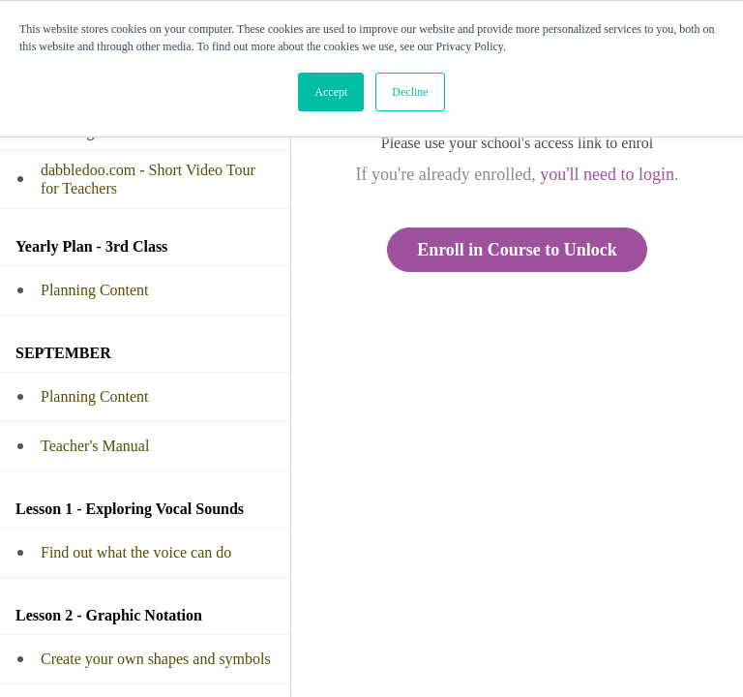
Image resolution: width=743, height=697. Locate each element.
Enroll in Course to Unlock (517, 249)
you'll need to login (607, 174)
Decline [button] (410, 92)
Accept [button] (330, 92)
